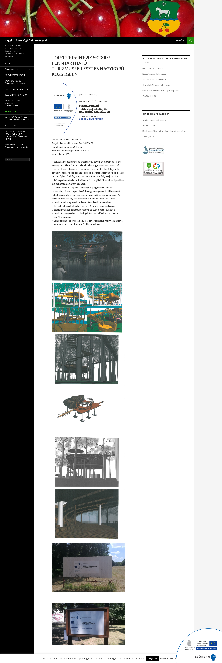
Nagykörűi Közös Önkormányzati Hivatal (15, 82)
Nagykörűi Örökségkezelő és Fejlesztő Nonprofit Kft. (17, 118)
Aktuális (8, 63)
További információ (170, 658)
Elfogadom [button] (153, 658)
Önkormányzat (12, 69)
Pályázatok (10, 111)
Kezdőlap (180, 40)
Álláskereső (10, 126)
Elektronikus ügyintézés (16, 89)
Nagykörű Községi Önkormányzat (26, 40)
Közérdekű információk (16, 95)
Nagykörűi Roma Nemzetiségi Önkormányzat (12, 103)
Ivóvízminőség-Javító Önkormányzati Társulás (16, 146)
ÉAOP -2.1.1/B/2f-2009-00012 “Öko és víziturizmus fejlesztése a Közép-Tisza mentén (16, 135)
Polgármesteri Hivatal (15, 75)
